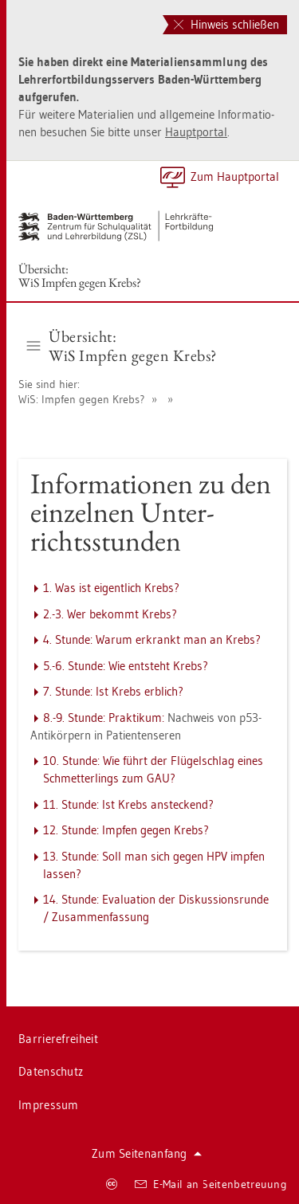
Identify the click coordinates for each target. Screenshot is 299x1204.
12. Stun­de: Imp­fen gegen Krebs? (126, 829)
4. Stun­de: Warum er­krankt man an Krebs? (152, 639)
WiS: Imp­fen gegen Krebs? (81, 399)
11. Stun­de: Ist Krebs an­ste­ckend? (128, 804)
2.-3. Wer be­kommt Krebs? (110, 614)
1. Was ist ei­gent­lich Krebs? (111, 587)
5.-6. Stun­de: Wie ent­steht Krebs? (125, 665)
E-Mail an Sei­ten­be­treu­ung (211, 1184)
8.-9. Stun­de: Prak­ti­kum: (103, 717)
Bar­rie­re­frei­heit (58, 1038)
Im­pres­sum (48, 1104)
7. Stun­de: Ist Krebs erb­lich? (113, 691)
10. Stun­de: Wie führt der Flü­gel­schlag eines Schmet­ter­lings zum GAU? (153, 769)
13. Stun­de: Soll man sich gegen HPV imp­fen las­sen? (154, 865)
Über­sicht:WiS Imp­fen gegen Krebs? (79, 275)
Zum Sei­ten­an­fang (147, 1153)
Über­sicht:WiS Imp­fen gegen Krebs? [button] (122, 346)
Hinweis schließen (226, 24)
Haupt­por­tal (196, 131)
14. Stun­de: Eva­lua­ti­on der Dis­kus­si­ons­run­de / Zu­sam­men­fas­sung (156, 908)
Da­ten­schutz (50, 1071)
